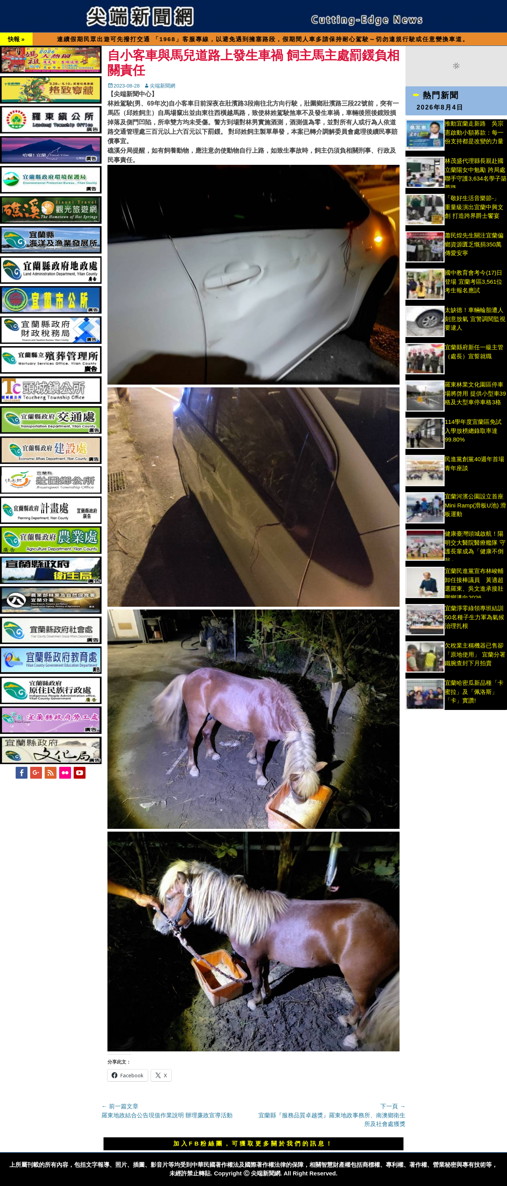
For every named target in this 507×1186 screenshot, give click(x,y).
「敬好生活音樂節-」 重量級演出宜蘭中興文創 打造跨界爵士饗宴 (474, 207)
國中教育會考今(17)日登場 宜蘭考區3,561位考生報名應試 (473, 281)
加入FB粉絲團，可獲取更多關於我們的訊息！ (253, 1143)
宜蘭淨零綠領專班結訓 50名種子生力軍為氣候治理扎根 (474, 617)
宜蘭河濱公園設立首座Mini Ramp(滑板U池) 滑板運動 (475, 505)
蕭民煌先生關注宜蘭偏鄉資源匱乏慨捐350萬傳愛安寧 (474, 244)
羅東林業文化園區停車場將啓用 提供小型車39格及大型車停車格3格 (475, 393)
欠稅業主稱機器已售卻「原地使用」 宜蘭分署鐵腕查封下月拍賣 (475, 654)
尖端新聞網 (162, 86)
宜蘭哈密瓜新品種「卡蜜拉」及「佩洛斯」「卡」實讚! (474, 691)
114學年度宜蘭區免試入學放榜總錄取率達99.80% (473, 430)
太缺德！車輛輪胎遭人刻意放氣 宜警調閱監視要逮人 (475, 319)
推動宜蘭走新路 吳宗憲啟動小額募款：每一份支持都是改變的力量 (474, 132)
